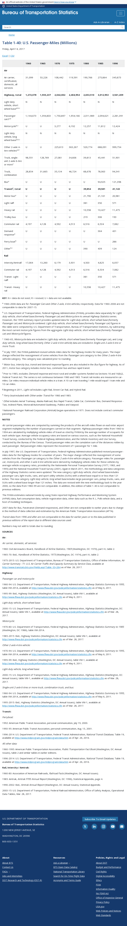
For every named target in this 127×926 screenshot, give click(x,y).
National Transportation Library (69, 871)
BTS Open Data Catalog (65, 867)
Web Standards (103, 915)
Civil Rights (101, 871)
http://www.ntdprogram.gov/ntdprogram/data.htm (41, 737)
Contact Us (7, 867)
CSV (12, 55)
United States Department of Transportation (25, 6)
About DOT (101, 862)
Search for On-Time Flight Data (69, 876)
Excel (5, 55)
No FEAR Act (102, 893)
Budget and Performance (108, 867)
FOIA (98, 884)
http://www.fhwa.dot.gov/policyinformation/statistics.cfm (62, 587)
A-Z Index (119, 22)
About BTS (7, 862)
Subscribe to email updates (100, 819)
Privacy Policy (102, 902)
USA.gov (100, 906)
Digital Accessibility (105, 876)
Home (12, 34)
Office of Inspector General (109, 897)
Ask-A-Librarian (102, 22)
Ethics (99, 880)
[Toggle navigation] (121, 13)
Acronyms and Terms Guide (67, 880)
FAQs (6, 871)
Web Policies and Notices (108, 910)
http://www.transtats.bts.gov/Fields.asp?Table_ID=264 (31, 567)
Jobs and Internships (12, 876)
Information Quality (105, 889)
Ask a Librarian (62, 862)
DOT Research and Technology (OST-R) (22, 880)
